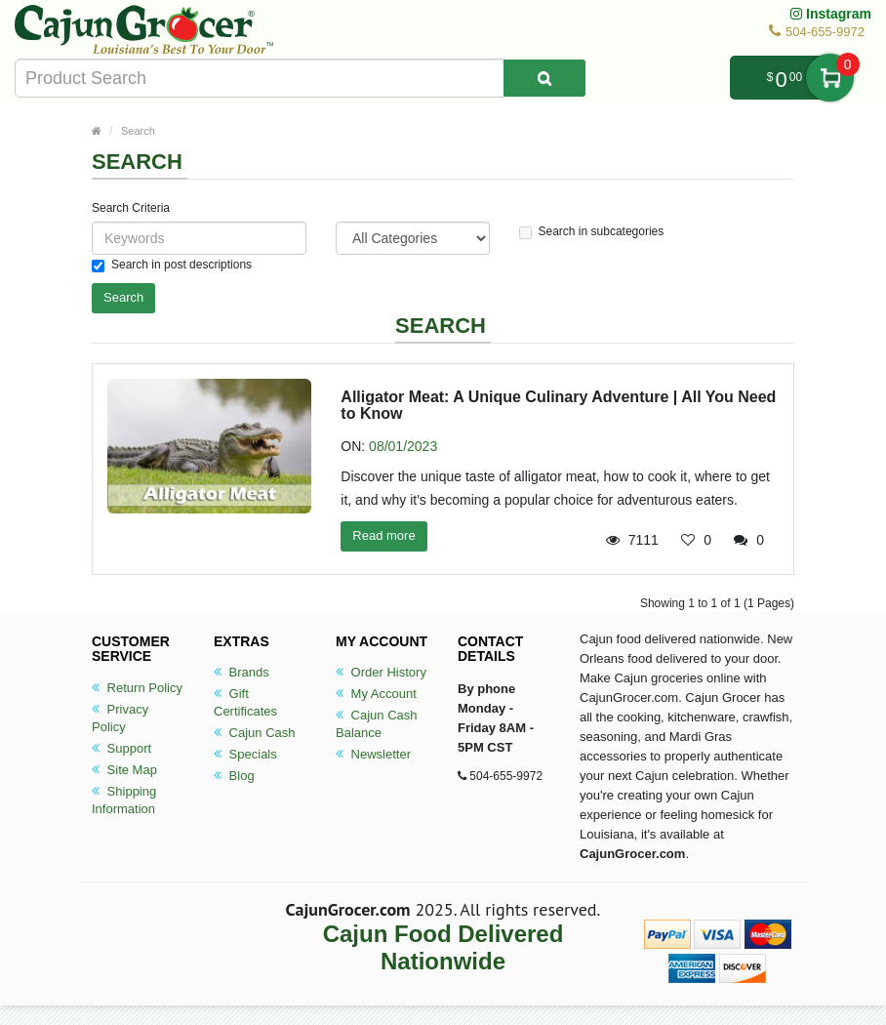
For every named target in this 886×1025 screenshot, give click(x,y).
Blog (234, 775)
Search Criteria (131, 208)
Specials (245, 754)
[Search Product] (544, 78)
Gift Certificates (245, 702)
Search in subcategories (591, 232)
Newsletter (373, 754)
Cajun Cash (255, 732)
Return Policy (137, 687)
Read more (383, 535)
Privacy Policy (120, 718)
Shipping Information (124, 800)
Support (121, 748)
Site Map (124, 769)
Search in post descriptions (172, 265)
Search (138, 131)
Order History (381, 672)
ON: (353, 446)
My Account (376, 693)
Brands (241, 672)
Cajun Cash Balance (377, 724)
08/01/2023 (403, 446)
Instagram (830, 13)
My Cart (830, 78)
